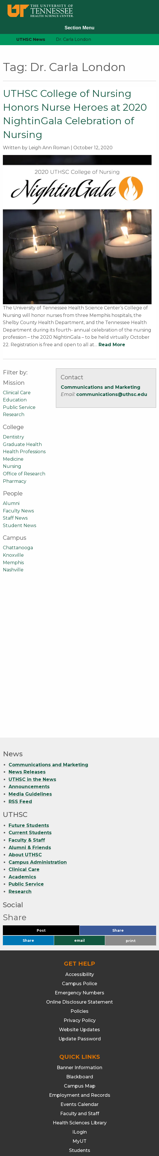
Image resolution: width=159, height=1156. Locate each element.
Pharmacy (14, 481)
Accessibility (79, 832)
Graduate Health (22, 444)
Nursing (12, 466)
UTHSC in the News (32, 637)
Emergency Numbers (79, 850)
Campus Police (79, 841)
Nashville (13, 570)
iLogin (79, 989)
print (131, 798)
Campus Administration (38, 720)
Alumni (11, 503)
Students (79, 1008)
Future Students (29, 683)
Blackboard (79, 934)
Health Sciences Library (80, 980)
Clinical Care (17, 392)
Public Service (19, 407)
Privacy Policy (80, 878)
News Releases (27, 629)
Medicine (13, 459)
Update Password (79, 896)
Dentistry (13, 437)
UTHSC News (30, 39)
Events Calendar (79, 962)
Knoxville (13, 555)
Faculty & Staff (27, 698)
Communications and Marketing (100, 387)
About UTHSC (25, 712)
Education (15, 400)
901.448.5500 (114, 1125)
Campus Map (79, 943)
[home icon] (3, 39)
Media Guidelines (30, 651)
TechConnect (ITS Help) (79, 1017)
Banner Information (79, 925)
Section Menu (79, 27)
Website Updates (79, 887)
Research (13, 414)
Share (127, 789)
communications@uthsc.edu (111, 394)
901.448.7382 (79, 1133)
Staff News (15, 518)
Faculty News (18, 511)
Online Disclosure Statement (79, 859)
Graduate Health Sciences (79, 1064)
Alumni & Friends (30, 705)
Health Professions (24, 451)
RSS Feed (20, 659)
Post (48, 789)
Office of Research (24, 473)
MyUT (79, 999)
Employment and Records (79, 953)
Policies (79, 869)
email (79, 798)
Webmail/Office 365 (79, 1026)
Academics (22, 734)
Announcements (29, 644)
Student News (19, 525)
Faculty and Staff (79, 971)
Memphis (13, 562)
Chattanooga (18, 547)
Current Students (30, 690)
